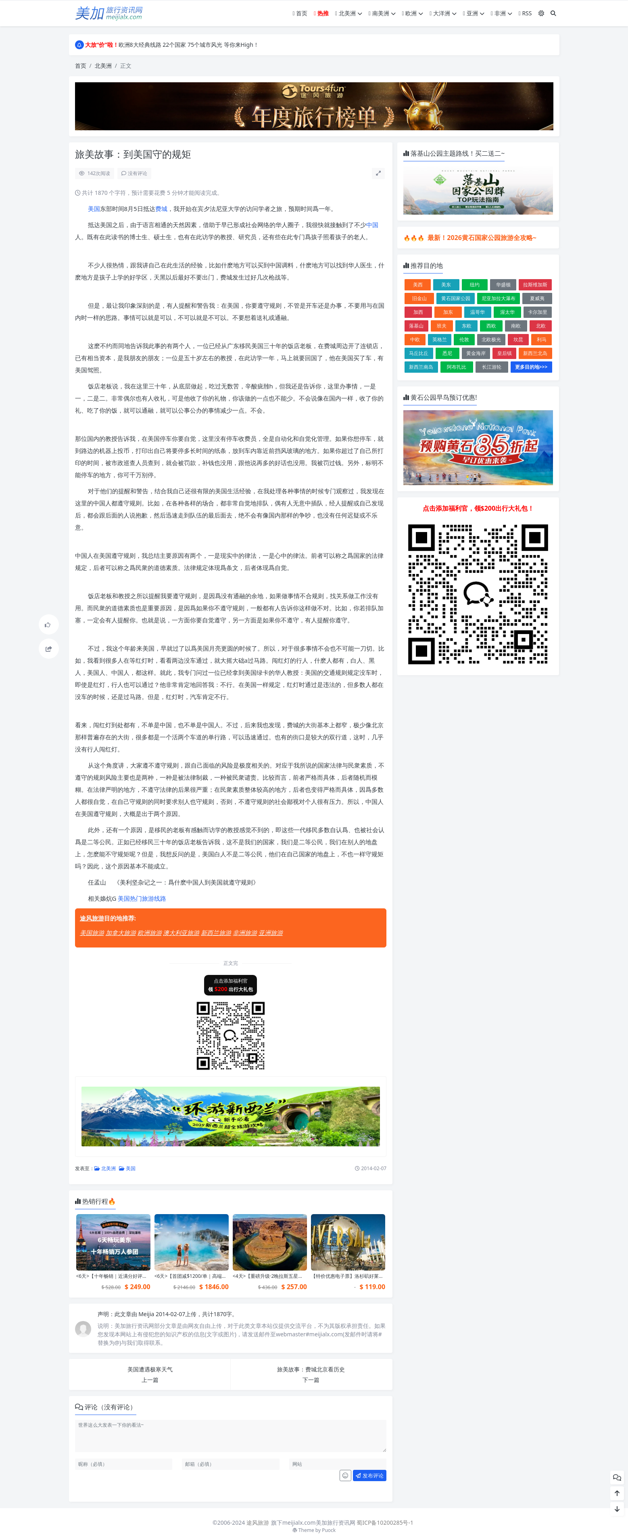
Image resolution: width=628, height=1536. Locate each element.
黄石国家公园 (455, 298)
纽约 (475, 284)
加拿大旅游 (121, 933)
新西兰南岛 (421, 366)
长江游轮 (491, 366)
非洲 (501, 13)
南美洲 (382, 13)
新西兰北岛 (535, 353)
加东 (448, 312)
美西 (418, 284)
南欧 (516, 325)
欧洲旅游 (150, 933)
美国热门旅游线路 (142, 898)
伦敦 (464, 339)
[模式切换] (541, 13)
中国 (372, 225)
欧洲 (413, 13)
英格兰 (439, 339)
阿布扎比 (456, 366)
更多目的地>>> (531, 366)
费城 (161, 209)
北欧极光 (491, 339)
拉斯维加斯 (535, 284)
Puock (329, 1530)
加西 (418, 312)
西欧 (491, 325)
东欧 (467, 325)
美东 (446, 284)
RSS (525, 13)
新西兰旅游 (216, 933)
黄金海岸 (476, 353)
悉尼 (447, 353)
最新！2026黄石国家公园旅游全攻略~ (481, 237)
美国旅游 (92, 933)
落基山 (416, 325)
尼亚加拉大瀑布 (498, 298)
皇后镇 (504, 353)
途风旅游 (92, 918)
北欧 (541, 325)
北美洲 (348, 13)
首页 (300, 13)
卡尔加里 (537, 312)
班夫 (441, 325)
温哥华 (477, 312)
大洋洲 (443, 13)
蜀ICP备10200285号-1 (385, 1522)
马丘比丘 (418, 353)
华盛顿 (503, 284)
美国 (94, 209)
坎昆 (518, 339)
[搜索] (553, 13)
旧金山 (419, 298)
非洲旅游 (245, 933)
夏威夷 (537, 298)
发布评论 (369, 1475)
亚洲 (473, 13)
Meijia (147, 1314)
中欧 (415, 339)
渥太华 (507, 312)
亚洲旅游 (271, 933)
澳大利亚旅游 (181, 933)
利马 (542, 339)
